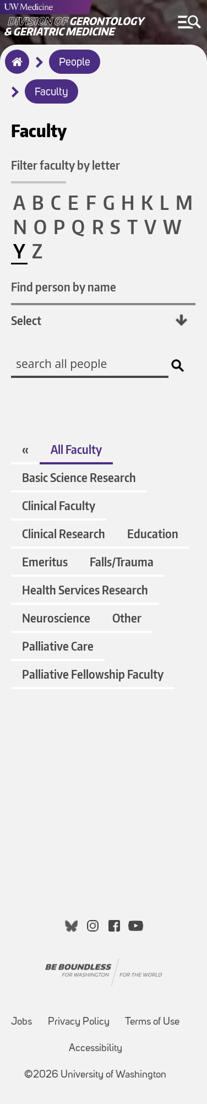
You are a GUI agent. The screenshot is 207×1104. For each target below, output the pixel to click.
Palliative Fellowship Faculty (93, 674)
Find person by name (63, 286)
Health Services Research (85, 589)
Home (14, 69)
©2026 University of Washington (95, 1075)
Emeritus (45, 561)
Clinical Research (63, 533)
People (74, 62)
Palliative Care (58, 645)
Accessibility (95, 1048)
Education (152, 533)
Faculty (51, 92)
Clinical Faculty (58, 505)
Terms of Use (152, 1022)
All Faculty (76, 449)
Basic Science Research (79, 477)
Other (126, 617)
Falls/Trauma (122, 561)
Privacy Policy (79, 1022)
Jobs (21, 1022)
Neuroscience (56, 617)
